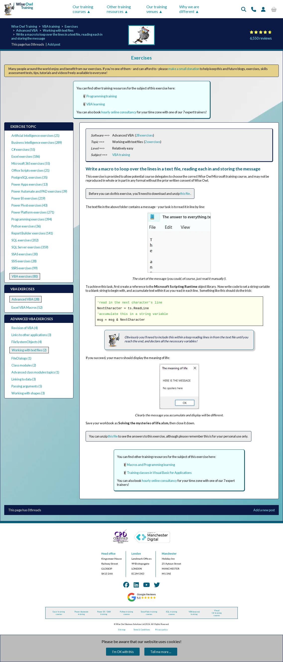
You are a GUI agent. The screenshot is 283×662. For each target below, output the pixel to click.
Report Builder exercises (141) (32, 233)
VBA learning (95, 104)
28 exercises (144, 135)
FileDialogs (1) (21, 358)
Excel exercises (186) (25, 156)
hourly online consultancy (118, 112)
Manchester (169, 553)
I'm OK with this (123, 652)
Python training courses (126, 612)
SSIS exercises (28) (24, 261)
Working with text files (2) (29, 350)
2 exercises (152, 142)
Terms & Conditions (141, 629)
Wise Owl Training (24, 26)
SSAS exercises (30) (24, 254)
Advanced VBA (27, 30)
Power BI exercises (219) (28, 198)
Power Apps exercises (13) (29, 184)
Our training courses (83, 9)
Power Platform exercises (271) (32, 212)
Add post (54, 44)
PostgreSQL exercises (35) (29, 177)
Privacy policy (161, 629)
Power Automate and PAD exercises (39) (39, 191)
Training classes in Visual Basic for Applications (159, 473)
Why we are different (189, 9)
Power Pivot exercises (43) (29, 205)
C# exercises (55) (23, 149)
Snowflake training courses (149, 612)
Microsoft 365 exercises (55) (30, 163)
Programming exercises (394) (31, 219)
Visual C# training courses (217, 613)
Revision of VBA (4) (24, 328)
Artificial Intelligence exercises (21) (35, 136)
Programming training (101, 96)
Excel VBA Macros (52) (27, 307)
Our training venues (156, 9)
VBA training (51, 26)
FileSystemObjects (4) (26, 342)
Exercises (71, 26)
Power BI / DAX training (104, 612)
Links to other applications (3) (31, 335)
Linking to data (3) (23, 379)
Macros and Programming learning (151, 465)
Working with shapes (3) (28, 393)
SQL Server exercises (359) (29, 247)
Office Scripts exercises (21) (30, 170)
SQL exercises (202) (25, 240)
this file (185, 194)
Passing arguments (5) (26, 386)
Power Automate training (81, 612)
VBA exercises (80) (25, 276)
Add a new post (264, 510)
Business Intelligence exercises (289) (36, 143)
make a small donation (183, 69)
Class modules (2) (23, 365)
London (136, 553)
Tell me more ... (160, 652)
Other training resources (119, 9)
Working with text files (58, 30)
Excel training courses (59, 612)
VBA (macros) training (194, 612)
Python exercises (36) (26, 226)
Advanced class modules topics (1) (35, 372)
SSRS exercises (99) (24, 268)
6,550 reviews (261, 38)
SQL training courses (171, 612)
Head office (108, 553)
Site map (121, 629)
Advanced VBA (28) (25, 299)
